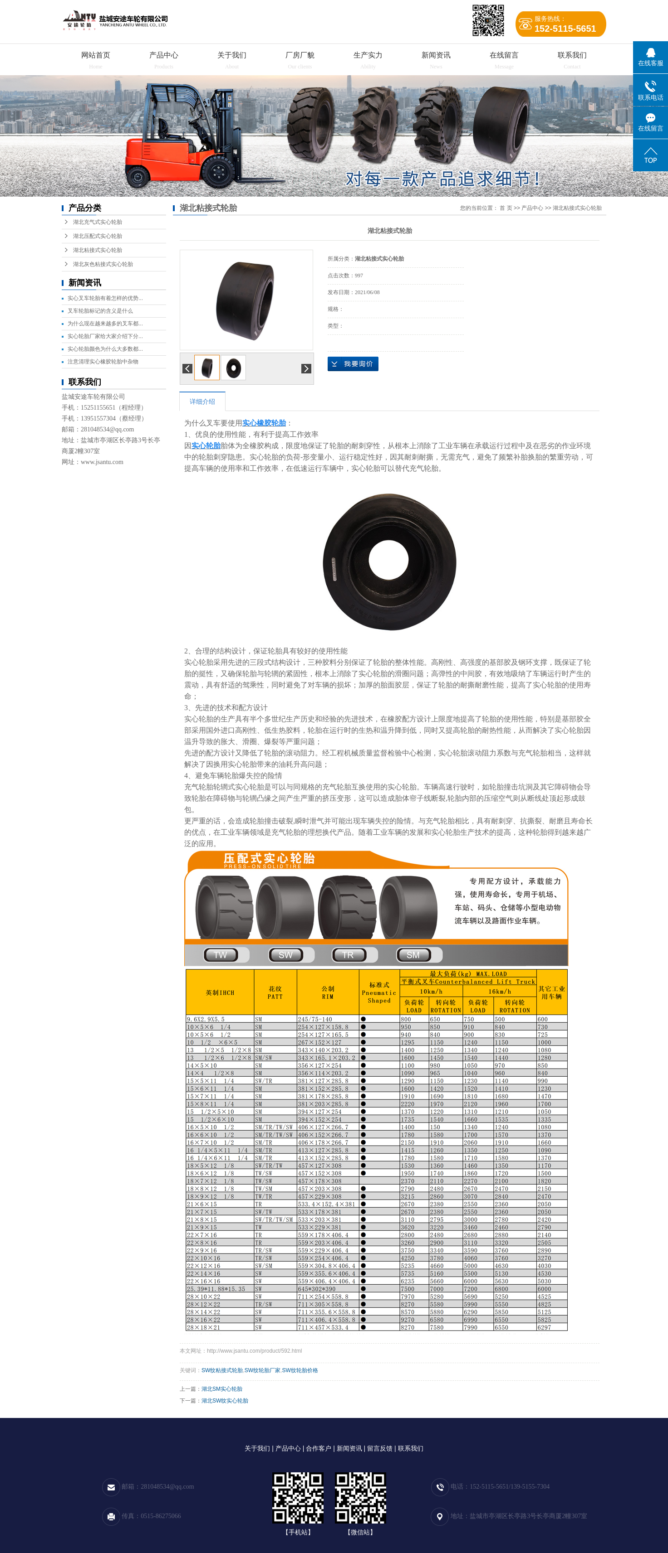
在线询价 (353, 364)
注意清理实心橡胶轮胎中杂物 (103, 361)
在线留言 (504, 55)
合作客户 (318, 1448)
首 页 (506, 208)
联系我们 (572, 55)
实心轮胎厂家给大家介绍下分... (105, 336)
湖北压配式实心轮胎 (97, 236)
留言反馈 (380, 1448)
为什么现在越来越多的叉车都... (105, 323)
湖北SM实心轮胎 (221, 1389)
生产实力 (368, 55)
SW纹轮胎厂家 (262, 1370)
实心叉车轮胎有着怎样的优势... (105, 298)
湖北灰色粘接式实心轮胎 (103, 264)
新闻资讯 (436, 55)
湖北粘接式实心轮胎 (97, 250)
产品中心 (163, 55)
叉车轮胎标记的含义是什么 (100, 311)
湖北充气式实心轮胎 (97, 222)
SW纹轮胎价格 (300, 1370)
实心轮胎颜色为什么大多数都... (105, 349)
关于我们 (231, 55)
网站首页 (95, 55)
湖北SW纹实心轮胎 (224, 1401)
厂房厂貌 (299, 55)
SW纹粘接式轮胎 (222, 1370)
